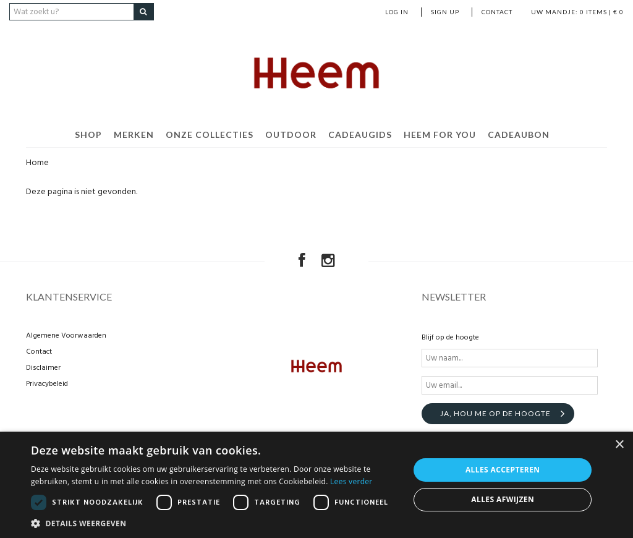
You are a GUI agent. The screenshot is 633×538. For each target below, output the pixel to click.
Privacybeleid (47, 384)
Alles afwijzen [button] (502, 499)
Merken (134, 134)
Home (37, 163)
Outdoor (290, 134)
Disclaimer (43, 368)
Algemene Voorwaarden (66, 336)
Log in (397, 11)
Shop (88, 134)
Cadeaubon (519, 134)
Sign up (445, 11)
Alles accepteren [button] (502, 469)
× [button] (619, 445)
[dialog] (316, 485)
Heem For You (440, 134)
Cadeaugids (360, 134)
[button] (214, 523)
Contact (497, 11)
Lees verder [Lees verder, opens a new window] (351, 481)
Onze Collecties (209, 134)
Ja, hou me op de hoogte (495, 413)
